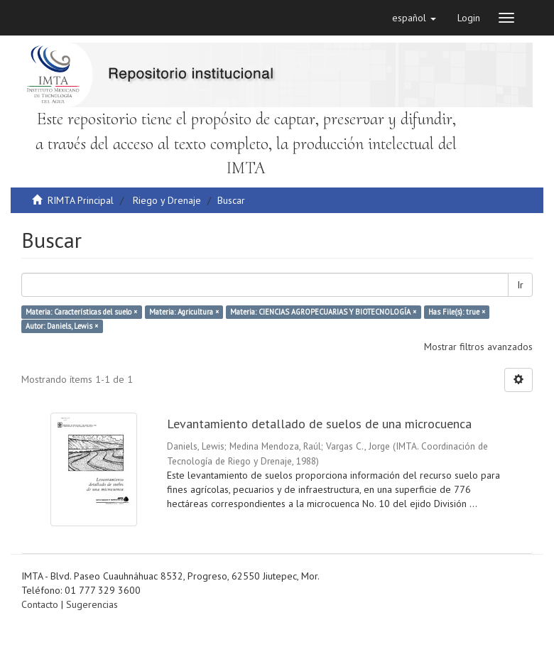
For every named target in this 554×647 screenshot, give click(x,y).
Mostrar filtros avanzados (478, 346)
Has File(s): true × (456, 312)
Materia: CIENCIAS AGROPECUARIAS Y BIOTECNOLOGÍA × (323, 312)
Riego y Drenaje (167, 200)
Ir (520, 284)
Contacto (39, 604)
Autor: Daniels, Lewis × (62, 326)
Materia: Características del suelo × (81, 312)
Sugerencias (92, 604)
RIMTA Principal (81, 200)
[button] (414, 18)
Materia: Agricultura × (184, 312)
